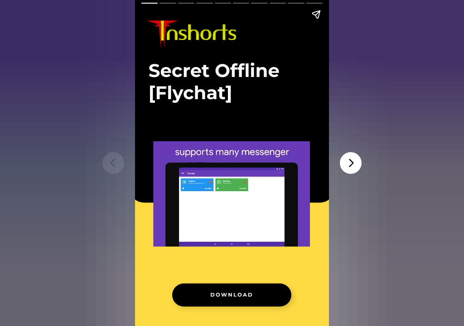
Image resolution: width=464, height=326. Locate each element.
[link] (231, 294)
